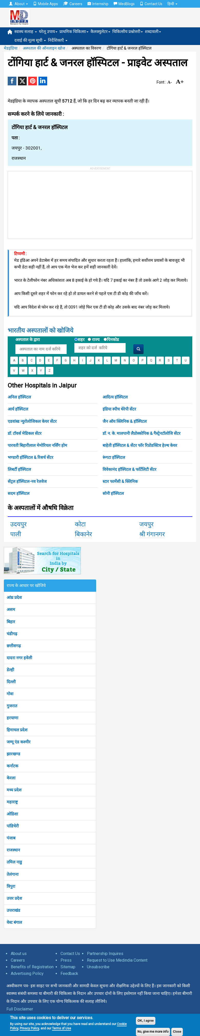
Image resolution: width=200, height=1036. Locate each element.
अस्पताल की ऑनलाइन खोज (44, 48)
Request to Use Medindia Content (117, 960)
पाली (15, 534)
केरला (11, 778)
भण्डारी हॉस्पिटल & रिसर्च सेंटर (30, 457)
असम (11, 609)
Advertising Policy (27, 973)
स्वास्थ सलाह (25, 31)
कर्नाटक (12, 766)
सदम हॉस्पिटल (18, 493)
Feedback (69, 973)
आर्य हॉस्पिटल (18, 409)
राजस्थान (13, 850)
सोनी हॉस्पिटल (113, 493)
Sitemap (68, 966)
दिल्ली (11, 681)
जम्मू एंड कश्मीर (19, 741)
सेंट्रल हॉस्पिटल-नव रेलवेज (27, 481)
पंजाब (11, 838)
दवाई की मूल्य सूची (30, 40)
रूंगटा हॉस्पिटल (114, 457)
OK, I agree (145, 1020)
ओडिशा (12, 814)
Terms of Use (61, 1028)
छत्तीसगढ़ (14, 645)
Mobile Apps (45, 4)
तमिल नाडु (14, 862)
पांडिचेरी (13, 826)
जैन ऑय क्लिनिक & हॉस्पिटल (125, 421)
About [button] (18, 4)
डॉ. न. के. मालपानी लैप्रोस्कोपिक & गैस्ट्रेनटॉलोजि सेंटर (142, 433)
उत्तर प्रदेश (14, 898)
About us (19, 953)
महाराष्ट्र (12, 802)
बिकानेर (83, 534)
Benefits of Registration (32, 966)
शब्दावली (153, 31)
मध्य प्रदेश (14, 790)
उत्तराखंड (13, 910)
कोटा (80, 524)
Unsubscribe (98, 966)
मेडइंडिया (10, 48)
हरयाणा (12, 717)
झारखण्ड (13, 754)
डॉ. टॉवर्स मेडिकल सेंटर (25, 433)
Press (66, 960)
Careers (72, 4)
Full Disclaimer (19, 1009)
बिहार (11, 621)
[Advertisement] (46, 203)
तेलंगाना (12, 874)
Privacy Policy (29, 1028)
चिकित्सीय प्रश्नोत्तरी (127, 31)
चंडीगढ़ (12, 633)
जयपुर (146, 524)
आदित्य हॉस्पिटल (115, 397)
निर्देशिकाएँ (57, 40)
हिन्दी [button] (172, 4)
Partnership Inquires (105, 953)
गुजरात (12, 705)
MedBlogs (124, 4)
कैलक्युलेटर (100, 31)
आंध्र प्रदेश (14, 597)
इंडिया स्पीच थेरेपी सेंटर (119, 409)
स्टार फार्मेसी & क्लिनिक (120, 481)
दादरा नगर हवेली (19, 657)
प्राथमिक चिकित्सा (73, 31)
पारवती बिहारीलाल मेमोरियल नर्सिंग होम (37, 445)
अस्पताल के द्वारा (27, 339)
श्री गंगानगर (152, 534)
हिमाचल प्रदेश (17, 729)
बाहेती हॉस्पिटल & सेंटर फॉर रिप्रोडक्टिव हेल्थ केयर (140, 445)
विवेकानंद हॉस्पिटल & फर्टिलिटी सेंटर (129, 469)
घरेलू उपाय (48, 31)
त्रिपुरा (11, 886)
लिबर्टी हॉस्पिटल (19, 469)
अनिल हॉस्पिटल (19, 397)
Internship (97, 4)
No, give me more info (152, 1031)
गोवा (10, 693)
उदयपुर (18, 524)
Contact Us (151, 4)
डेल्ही (10, 669)
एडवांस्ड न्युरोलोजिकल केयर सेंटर (32, 421)
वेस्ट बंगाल (14, 922)
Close (177, 1031)
